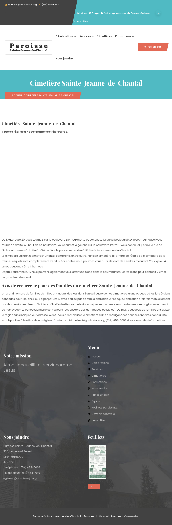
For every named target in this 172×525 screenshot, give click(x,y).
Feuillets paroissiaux (113, 13)
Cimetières (104, 36)
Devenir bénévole (138, 13)
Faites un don (153, 46)
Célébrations (66, 36)
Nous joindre (64, 58)
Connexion (132, 516)
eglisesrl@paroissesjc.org (22, 4)
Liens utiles (80, 21)
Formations (124, 36)
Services (86, 36)
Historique (80, 13)
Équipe (94, 13)
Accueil (17, 95)
